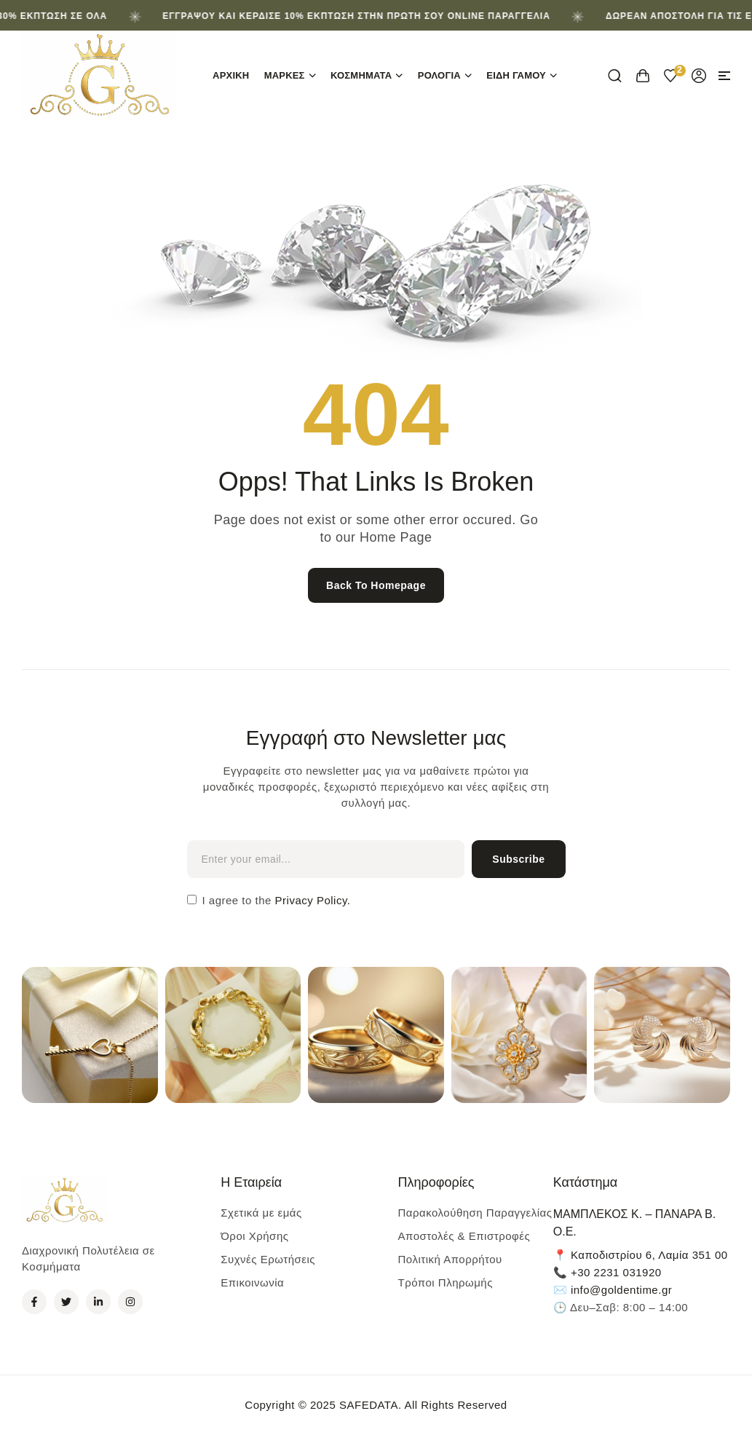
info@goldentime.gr (621, 1290)
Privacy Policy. (311, 900)
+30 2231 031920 (616, 1272)
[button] (724, 75)
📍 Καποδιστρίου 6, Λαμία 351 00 (640, 1255)
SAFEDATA (368, 1405)
